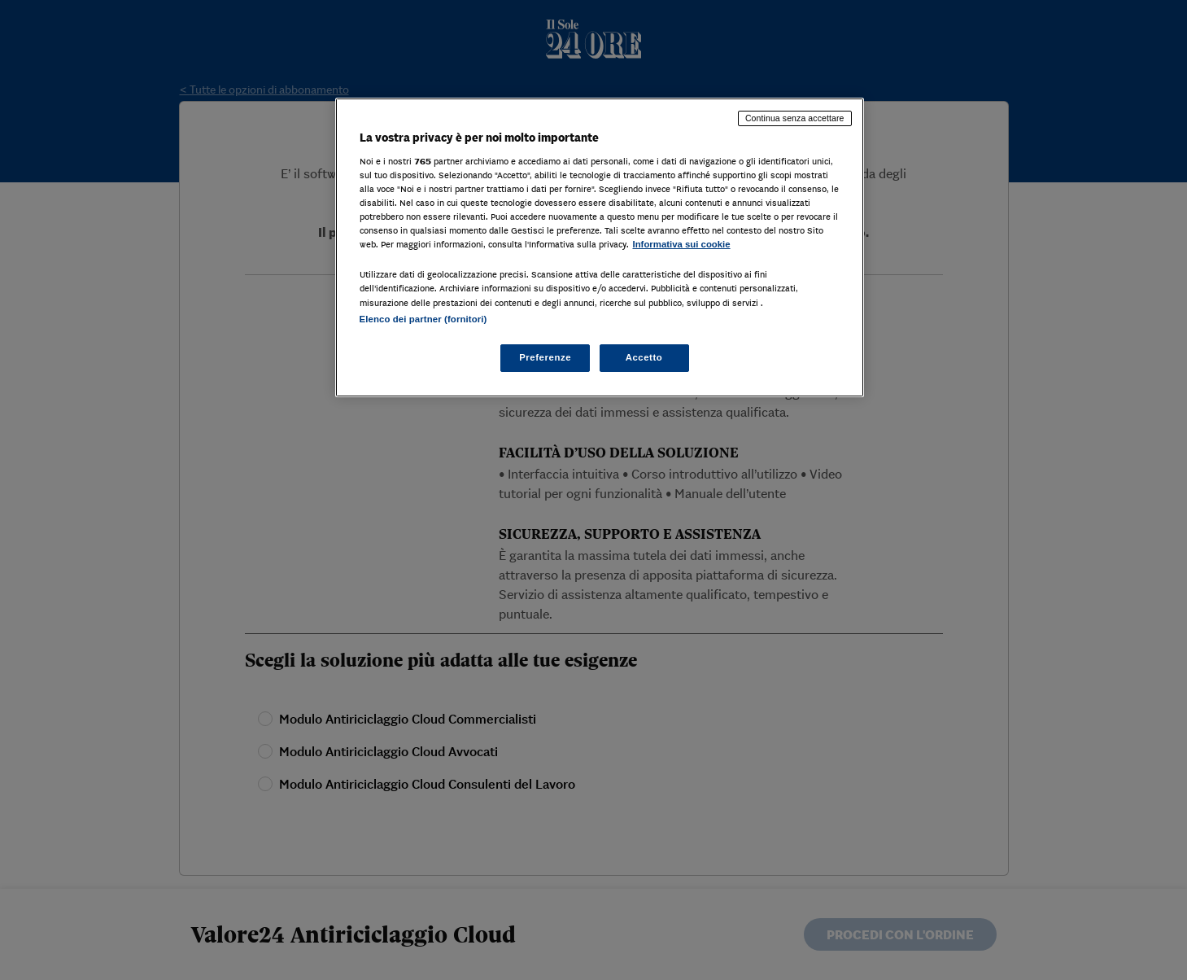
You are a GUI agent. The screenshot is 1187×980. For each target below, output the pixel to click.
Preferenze (545, 357)
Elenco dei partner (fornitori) (423, 319)
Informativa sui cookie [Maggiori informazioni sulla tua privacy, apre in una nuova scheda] (682, 244)
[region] (599, 247)
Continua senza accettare (794, 118)
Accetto (644, 357)
